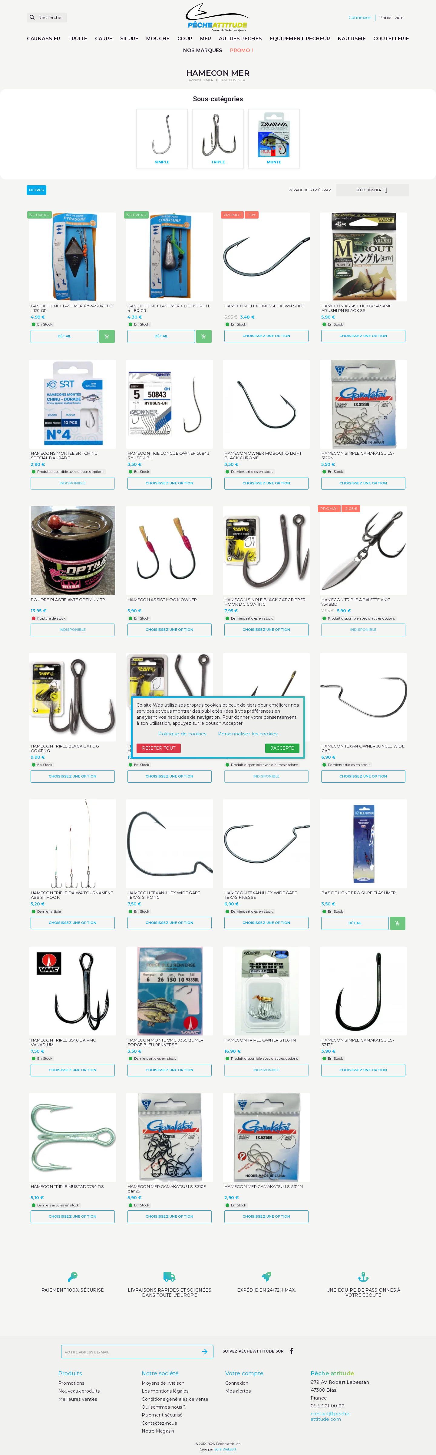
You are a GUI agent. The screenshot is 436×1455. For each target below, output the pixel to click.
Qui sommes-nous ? (164, 1407)
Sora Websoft (225, 1449)
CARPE (103, 39)
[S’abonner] (204, 1351)
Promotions (71, 1383)
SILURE (129, 39)
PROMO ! (241, 50)
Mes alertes (238, 1391)
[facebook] (291, 1351)
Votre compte (244, 1373)
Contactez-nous (159, 1423)
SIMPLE (162, 161)
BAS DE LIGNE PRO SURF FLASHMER (359, 893)
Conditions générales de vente (175, 1399)
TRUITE (78, 39)
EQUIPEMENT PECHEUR (300, 39)
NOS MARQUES (203, 50)
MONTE (274, 161)
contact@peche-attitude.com (331, 1416)
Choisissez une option (266, 336)
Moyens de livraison (163, 1383)
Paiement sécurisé (162, 1415)
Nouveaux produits (79, 1391)
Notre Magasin (158, 1431)
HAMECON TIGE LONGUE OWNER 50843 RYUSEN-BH (169, 455)
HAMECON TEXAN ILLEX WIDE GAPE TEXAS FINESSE (261, 895)
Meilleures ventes (77, 1399)
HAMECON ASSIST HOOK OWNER (162, 599)
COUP (184, 39)
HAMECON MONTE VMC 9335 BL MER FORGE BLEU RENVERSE (165, 1042)
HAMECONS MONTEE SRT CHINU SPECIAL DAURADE (64, 455)
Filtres (36, 190)
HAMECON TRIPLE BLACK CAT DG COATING (65, 748)
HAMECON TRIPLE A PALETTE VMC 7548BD (356, 602)
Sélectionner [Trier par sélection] (373, 190)
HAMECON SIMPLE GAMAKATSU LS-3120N (358, 455)
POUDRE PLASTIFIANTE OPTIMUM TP (68, 599)
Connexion (236, 1383)
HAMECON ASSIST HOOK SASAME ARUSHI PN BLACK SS (357, 308)
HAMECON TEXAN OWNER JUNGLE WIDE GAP (363, 748)
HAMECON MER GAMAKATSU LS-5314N (264, 1186)
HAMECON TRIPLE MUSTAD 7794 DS (67, 1186)
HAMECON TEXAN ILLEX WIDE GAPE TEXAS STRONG (164, 895)
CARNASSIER (44, 39)
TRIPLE (218, 161)
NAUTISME (352, 39)
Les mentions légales (165, 1391)
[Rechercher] (47, 18)
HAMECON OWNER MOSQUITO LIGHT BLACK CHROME (263, 455)
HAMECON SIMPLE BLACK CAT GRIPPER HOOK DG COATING (265, 602)
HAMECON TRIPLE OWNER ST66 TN (260, 1040)
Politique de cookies (182, 734)
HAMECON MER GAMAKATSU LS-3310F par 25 (167, 1188)
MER (205, 39)
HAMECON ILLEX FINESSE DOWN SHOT (265, 306)
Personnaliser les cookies (247, 734)
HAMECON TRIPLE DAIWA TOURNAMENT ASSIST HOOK (72, 895)
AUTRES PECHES (240, 39)
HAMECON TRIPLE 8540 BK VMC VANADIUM (63, 1042)
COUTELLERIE (391, 39)
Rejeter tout (158, 748)
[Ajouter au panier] (107, 336)
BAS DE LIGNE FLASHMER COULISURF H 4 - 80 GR (168, 308)
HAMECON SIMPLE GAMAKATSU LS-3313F (358, 1042)
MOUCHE (158, 39)
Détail (64, 336)
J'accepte (282, 748)
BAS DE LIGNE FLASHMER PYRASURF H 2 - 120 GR (72, 308)
